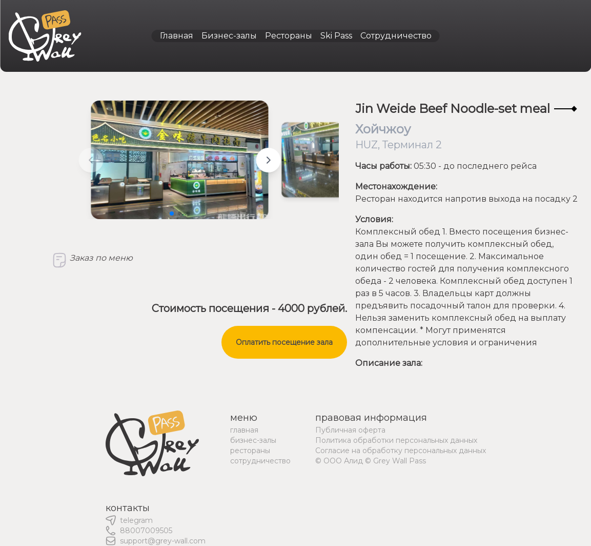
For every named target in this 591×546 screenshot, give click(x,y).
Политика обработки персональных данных (396, 440)
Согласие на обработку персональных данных (400, 450)
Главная (176, 36)
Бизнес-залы (229, 36)
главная (244, 430)
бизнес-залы (253, 440)
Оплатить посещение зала (284, 342)
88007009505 (146, 530)
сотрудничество (260, 460)
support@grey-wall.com (163, 540)
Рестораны (288, 36)
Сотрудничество (396, 36)
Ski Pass (336, 36)
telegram (136, 520)
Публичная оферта (350, 430)
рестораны (250, 450)
